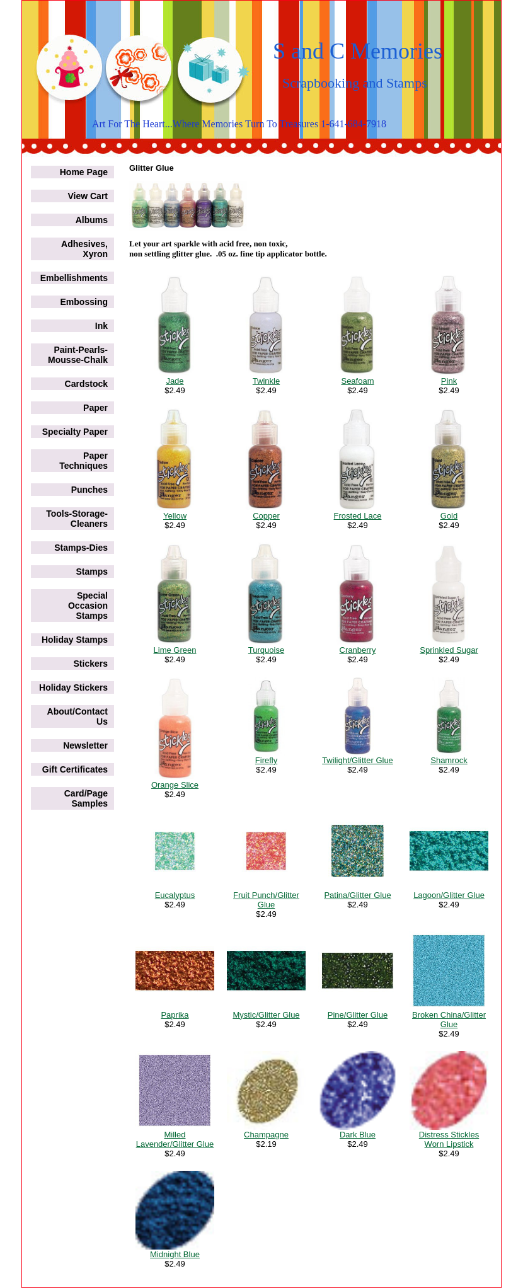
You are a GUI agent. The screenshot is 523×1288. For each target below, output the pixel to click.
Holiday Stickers (73, 687)
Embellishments (74, 278)
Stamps (92, 571)
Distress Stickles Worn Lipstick (449, 1139)
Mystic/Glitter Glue (266, 1015)
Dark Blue (358, 1134)
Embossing (84, 302)
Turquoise (266, 650)
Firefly (266, 760)
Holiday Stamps (75, 640)
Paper (95, 408)
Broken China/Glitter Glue (449, 1019)
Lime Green (175, 650)
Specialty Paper (75, 432)
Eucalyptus (175, 895)
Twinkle (266, 381)
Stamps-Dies (81, 548)
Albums (92, 220)
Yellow (175, 515)
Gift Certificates (75, 769)
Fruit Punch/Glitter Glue (266, 899)
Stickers (91, 663)
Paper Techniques (83, 461)
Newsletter (85, 745)
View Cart (87, 196)
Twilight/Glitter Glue (357, 760)
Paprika (174, 1015)
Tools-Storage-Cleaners (77, 519)
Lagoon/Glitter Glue (449, 895)
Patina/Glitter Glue (357, 895)
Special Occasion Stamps (88, 605)
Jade (174, 381)
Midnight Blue (175, 1254)
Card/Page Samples (86, 798)
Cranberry (358, 650)
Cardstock (86, 384)
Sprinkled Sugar (449, 650)
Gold (448, 515)
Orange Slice (174, 785)
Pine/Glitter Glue (358, 1015)
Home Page (84, 172)
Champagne (266, 1134)
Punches (89, 490)
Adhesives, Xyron (84, 249)
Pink (449, 381)
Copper (266, 515)
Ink (101, 326)
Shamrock (449, 760)
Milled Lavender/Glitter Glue (175, 1139)
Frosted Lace (358, 515)
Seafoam (357, 381)
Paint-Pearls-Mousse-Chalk (78, 355)
